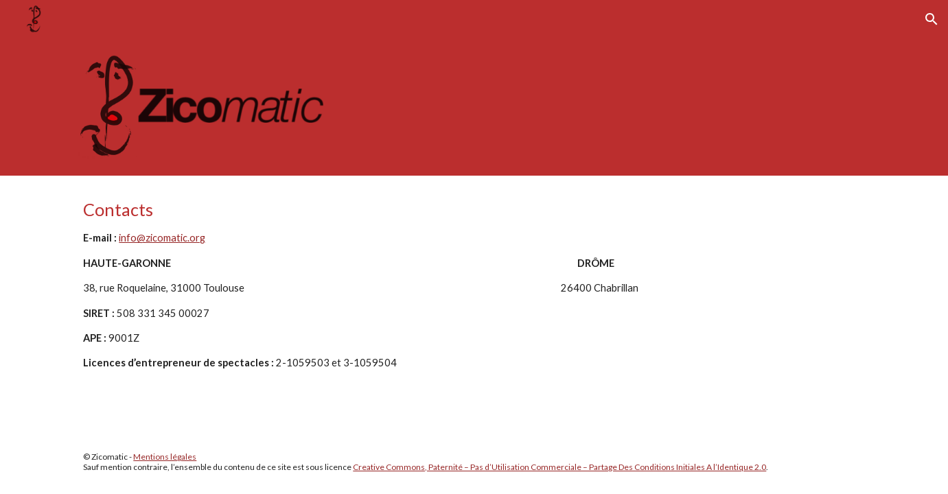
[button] (931, 19)
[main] (474, 284)
